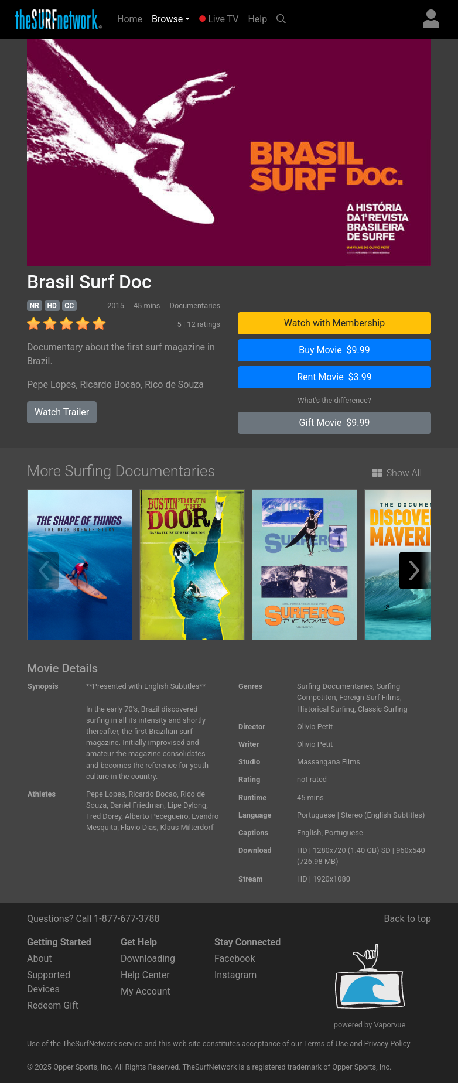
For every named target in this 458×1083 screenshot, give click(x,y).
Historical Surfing (325, 709)
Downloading (148, 958)
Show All (397, 473)
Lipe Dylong (187, 805)
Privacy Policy (387, 1043)
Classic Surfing (383, 709)
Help (257, 19)
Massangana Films (328, 761)
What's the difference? (334, 400)
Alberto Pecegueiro (157, 816)
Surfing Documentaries (335, 686)
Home (132, 18)
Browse (167, 19)
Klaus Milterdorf (186, 827)
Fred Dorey (103, 816)
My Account (145, 991)
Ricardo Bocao (110, 384)
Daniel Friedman (137, 805)
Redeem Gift (52, 1005)
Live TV (218, 19)
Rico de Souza (174, 384)
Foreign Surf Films (369, 697)
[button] (418, 570)
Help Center (145, 974)
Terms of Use (325, 1043)
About (39, 958)
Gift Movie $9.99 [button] (334, 422)
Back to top (407, 918)
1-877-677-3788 (126, 918)
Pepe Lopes (51, 384)
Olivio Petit (315, 726)
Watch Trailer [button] (62, 412)
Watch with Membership (334, 323)
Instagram (235, 974)
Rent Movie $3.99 (334, 376)
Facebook (234, 958)
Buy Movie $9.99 (334, 350)
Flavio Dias (139, 827)
